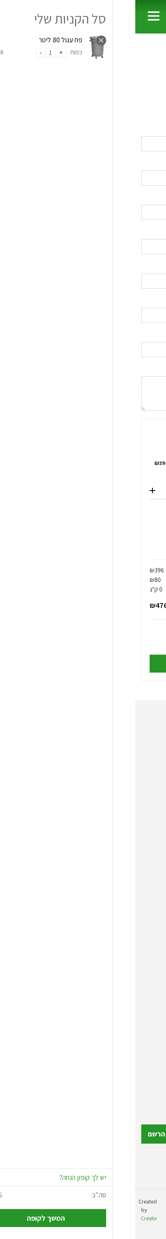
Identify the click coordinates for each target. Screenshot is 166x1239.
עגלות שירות (143, 853)
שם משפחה (146, 162)
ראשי (147, 57)
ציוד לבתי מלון (141, 878)
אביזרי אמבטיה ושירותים (128, 944)
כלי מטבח (147, 866)
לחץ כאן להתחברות (59, 110)
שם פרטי (150, 128)
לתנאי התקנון (52, 643)
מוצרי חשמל (144, 982)
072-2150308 (112, 771)
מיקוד (153, 334)
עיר (156, 299)
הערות (152, 368)
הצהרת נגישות (141, 1073)
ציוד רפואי (146, 891)
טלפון (153, 231)
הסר (52, 457)
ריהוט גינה (147, 957)
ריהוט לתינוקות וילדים (131, 969)
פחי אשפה (147, 840)
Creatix (14, 1218)
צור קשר (149, 1060)
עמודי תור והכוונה (137, 931)
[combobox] (83, 315)
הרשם (21, 1133)
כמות (76, 457)
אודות (152, 1022)
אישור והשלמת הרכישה (83, 663)
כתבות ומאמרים (139, 1035)
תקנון (153, 1048)
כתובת (152, 265)
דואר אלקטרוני (143, 196)
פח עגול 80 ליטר (108, 463)
